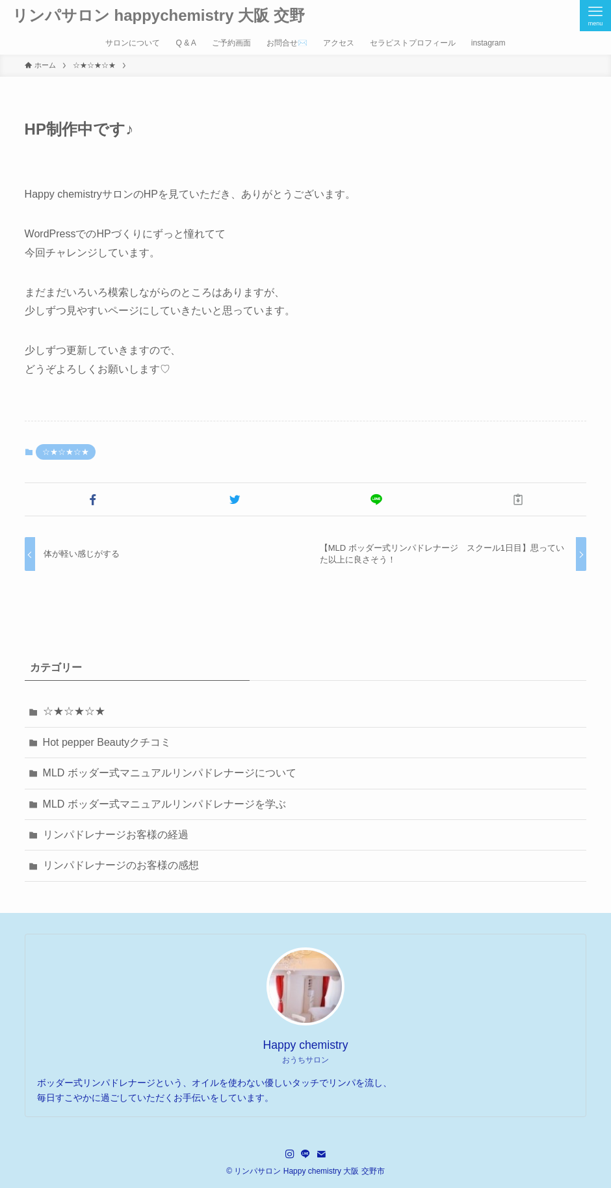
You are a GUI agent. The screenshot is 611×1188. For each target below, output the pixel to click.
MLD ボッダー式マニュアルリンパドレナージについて (169, 772)
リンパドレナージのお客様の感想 (121, 865)
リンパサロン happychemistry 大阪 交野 (158, 15)
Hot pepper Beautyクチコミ (107, 742)
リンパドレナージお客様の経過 (115, 834)
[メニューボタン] (595, 15)
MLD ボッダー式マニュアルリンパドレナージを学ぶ (164, 804)
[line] (305, 1154)
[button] (93, 499)
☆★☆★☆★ (65, 451)
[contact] (321, 1154)
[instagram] (290, 1154)
